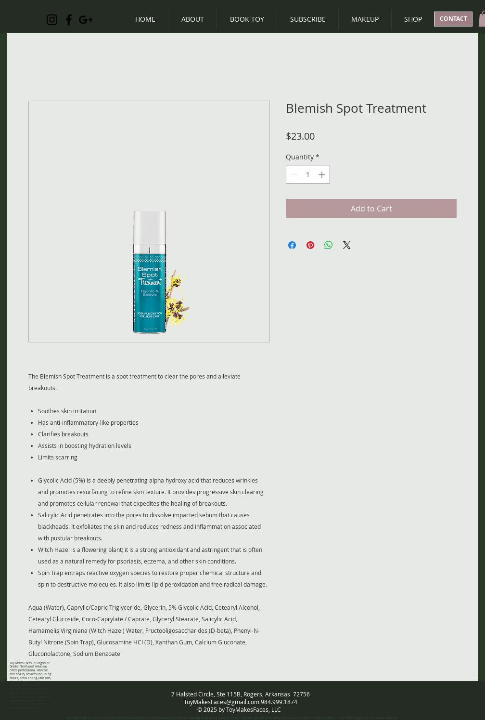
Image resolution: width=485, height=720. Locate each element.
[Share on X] (347, 245)
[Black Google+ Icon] (85, 20)
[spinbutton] (308, 174)
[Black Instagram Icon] (52, 20)
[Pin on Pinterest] (310, 245)
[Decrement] (293, 174)
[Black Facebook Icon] (69, 20)
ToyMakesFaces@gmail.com (221, 702)
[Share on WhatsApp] (328, 245)
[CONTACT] (453, 19)
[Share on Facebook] (292, 245)
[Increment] (323, 174)
